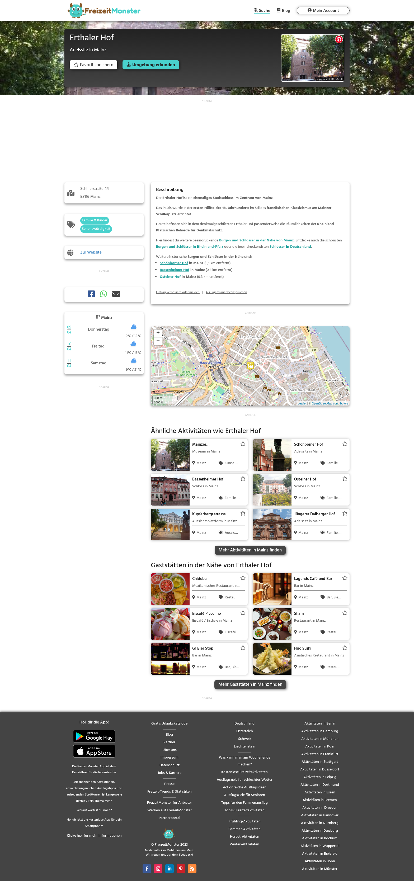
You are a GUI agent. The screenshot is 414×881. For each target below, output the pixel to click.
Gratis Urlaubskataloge (169, 724)
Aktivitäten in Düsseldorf (319, 769)
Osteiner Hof (170, 277)
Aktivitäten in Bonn (320, 861)
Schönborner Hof (174, 263)
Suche (264, 11)
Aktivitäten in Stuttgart (320, 762)
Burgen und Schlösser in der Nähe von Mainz (256, 240)
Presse (169, 784)
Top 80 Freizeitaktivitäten (244, 810)
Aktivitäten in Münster (319, 869)
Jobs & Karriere (169, 773)
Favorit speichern (93, 65)
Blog (286, 10)
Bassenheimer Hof (174, 270)
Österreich (244, 731)
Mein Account (326, 10)
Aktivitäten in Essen (319, 792)
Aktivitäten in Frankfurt (319, 754)
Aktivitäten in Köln (319, 747)
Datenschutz (169, 765)
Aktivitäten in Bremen (320, 800)
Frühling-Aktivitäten (245, 821)
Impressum (169, 758)
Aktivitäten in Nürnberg (319, 823)
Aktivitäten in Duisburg (320, 831)
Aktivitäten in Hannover (319, 815)
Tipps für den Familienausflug (244, 803)
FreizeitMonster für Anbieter (169, 803)
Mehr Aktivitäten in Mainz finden (250, 550)
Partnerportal (169, 818)
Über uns (169, 750)
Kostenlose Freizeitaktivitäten (244, 772)
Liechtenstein (244, 747)
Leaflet (302, 403)
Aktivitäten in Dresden (319, 808)
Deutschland (244, 724)
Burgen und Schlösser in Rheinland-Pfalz (189, 247)
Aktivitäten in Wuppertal (319, 846)
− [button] (158, 341)
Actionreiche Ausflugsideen (244, 787)
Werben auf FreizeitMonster (169, 810)
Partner (169, 742)
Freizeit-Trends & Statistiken (169, 792)
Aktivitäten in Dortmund (319, 785)
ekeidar (321, 79)
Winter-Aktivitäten (244, 844)
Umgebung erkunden (153, 65)
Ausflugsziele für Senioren (244, 795)
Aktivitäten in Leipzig (319, 777)
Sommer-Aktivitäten (244, 829)
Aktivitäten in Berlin (319, 724)
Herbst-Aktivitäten (244, 837)
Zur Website (91, 252)
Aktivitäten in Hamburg (319, 731)
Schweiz (244, 739)
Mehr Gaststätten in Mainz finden (250, 684)
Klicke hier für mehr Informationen (94, 836)
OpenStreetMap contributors (330, 403)
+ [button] (158, 333)
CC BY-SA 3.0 (335, 79)
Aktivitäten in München (319, 739)
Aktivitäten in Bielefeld (319, 854)
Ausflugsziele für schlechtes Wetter (244, 780)
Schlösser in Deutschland (290, 247)
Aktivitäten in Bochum (319, 838)
